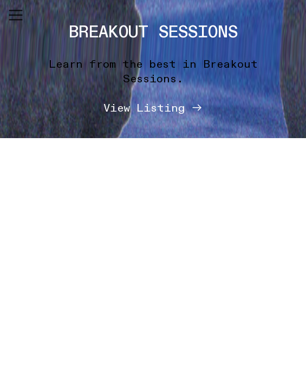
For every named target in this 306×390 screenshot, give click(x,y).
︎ (15, 15)
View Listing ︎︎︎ (153, 108)
